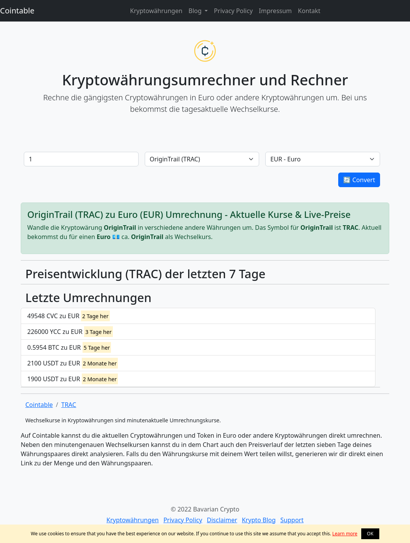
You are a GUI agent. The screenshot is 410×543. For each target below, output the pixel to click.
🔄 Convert (359, 180)
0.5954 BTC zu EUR (69, 347)
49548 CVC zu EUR (68, 316)
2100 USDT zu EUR (72, 363)
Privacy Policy (233, 11)
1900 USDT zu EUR (72, 379)
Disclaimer (222, 520)
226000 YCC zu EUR (70, 331)
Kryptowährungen (156, 11)
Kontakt (309, 11)
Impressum (275, 11)
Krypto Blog (259, 520)
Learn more (344, 533)
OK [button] (370, 533)
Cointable (17, 10)
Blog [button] (195, 11)
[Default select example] (202, 159)
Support (291, 520)
